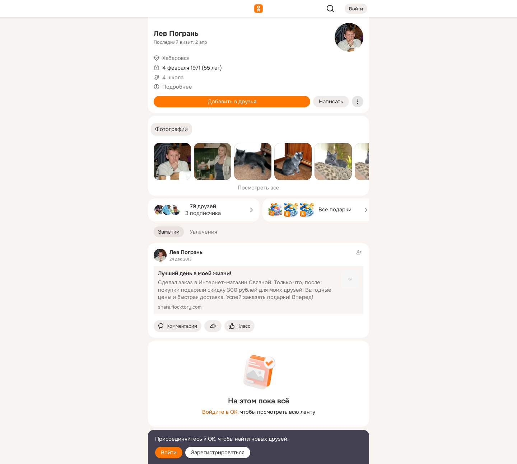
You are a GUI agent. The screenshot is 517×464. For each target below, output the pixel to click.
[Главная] (63, 34)
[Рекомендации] (95, 129)
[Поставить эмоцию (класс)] (239, 326)
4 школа (172, 77)
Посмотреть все (258, 187)
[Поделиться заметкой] (213, 326)
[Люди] (95, 66)
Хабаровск (176, 58)
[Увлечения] (95, 34)
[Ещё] (95, 408)
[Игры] (126, 97)
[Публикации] (63, 66)
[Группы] (126, 34)
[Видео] (126, 66)
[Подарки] (63, 97)
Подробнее (177, 87)
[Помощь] (63, 129)
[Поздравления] (95, 97)
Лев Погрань (176, 33)
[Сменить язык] (95, 424)
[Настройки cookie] (95, 454)
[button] (171, 129)
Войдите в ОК (219, 412)
